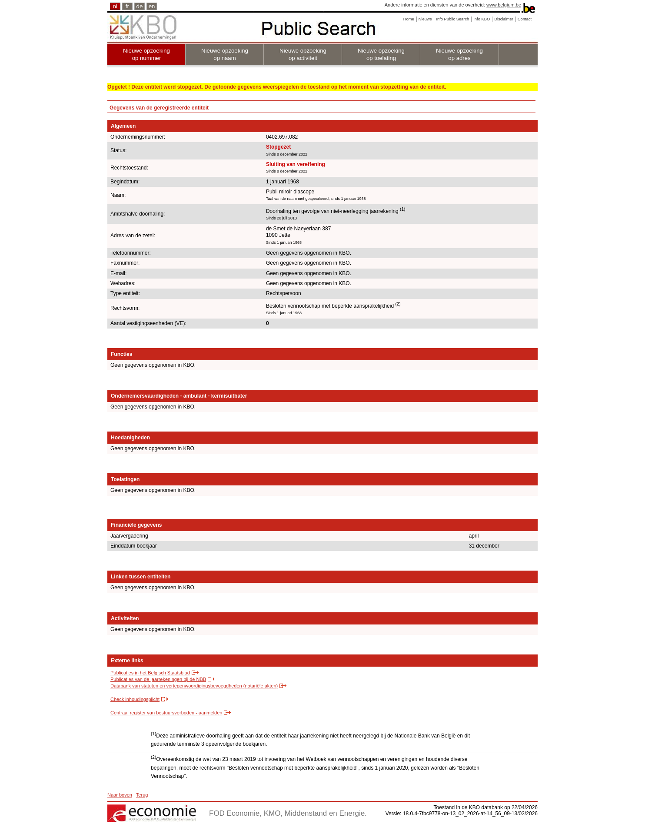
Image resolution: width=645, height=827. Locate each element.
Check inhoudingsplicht (135, 699)
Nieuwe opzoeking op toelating (381, 54)
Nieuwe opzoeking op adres (459, 54)
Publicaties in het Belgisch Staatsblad (150, 672)
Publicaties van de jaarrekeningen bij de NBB (158, 679)
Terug (142, 794)
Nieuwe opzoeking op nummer (146, 54)
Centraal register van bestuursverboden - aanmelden (166, 712)
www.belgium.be (503, 4)
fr (127, 6)
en (152, 6)
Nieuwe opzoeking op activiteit (302, 54)
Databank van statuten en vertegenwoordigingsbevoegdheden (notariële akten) (194, 685)
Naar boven (119, 794)
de (139, 6)
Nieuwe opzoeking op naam (224, 54)
